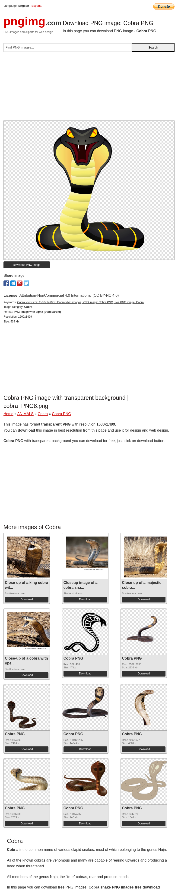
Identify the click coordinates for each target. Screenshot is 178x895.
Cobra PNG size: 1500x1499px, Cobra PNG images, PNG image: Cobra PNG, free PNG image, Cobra (80, 302)
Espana (36, 5)
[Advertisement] (89, 87)
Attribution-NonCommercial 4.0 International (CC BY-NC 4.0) (69, 295)
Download (26, 599)
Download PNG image (27, 265)
